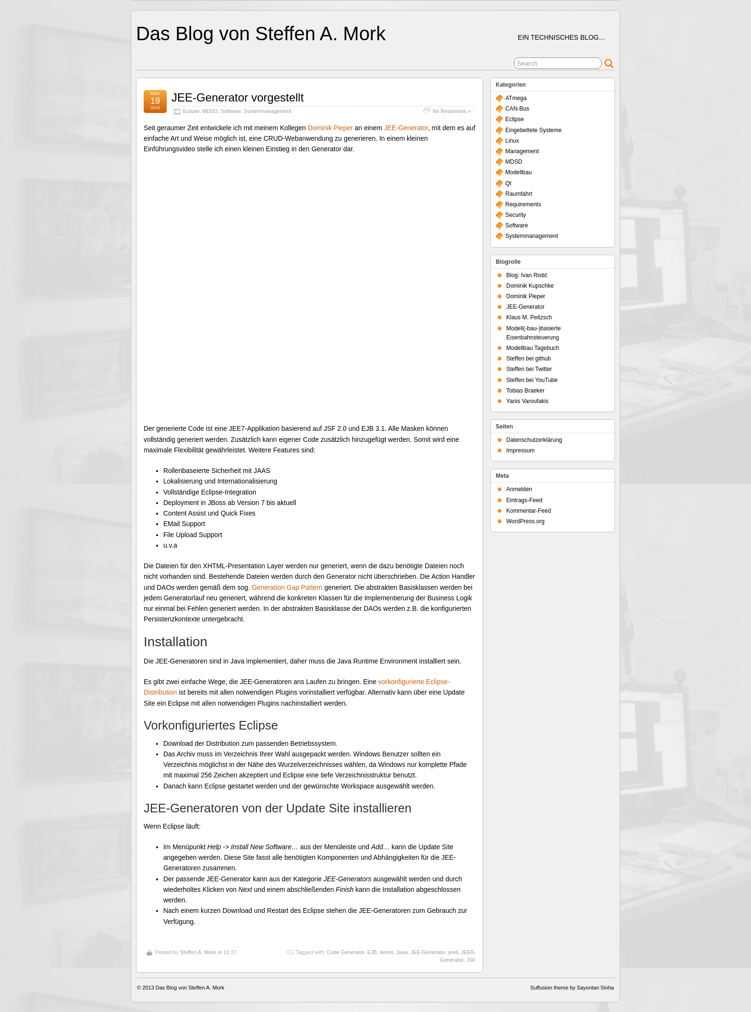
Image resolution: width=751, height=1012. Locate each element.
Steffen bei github (528, 358)
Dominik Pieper (330, 128)
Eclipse (191, 111)
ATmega (515, 98)
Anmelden (519, 489)
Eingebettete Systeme (533, 130)
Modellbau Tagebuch (532, 348)
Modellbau (518, 172)
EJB (372, 952)
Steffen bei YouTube (532, 380)
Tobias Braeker (525, 390)
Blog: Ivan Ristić (526, 275)
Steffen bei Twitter (529, 369)
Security (515, 215)
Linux (512, 140)
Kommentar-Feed (528, 510)
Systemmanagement (267, 111)
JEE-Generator (406, 128)
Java (402, 952)
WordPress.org (525, 521)
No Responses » (451, 111)
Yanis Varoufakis (527, 401)
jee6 (453, 952)
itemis (387, 952)
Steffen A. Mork (198, 952)
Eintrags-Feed (524, 500)
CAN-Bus (517, 108)
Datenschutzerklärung (534, 440)
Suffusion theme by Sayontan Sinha (572, 987)
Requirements (523, 204)
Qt (508, 183)
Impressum (520, 450)
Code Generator (345, 952)
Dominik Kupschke (530, 285)
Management (522, 151)
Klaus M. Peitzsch (529, 317)
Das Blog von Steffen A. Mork (261, 33)
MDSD (210, 111)
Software (231, 111)
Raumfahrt (518, 194)
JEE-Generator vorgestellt (237, 97)
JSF (471, 960)
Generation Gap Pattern (287, 587)
